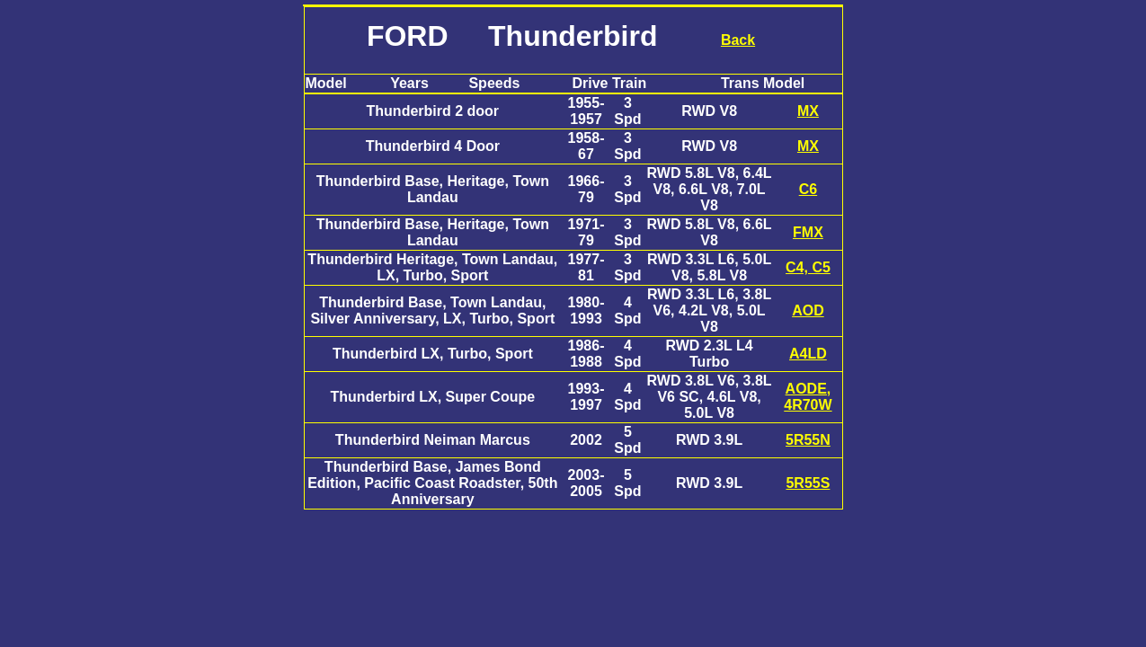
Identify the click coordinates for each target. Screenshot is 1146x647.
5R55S (808, 483)
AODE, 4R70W (807, 396)
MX (808, 111)
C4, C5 (808, 267)
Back (738, 40)
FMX (808, 232)
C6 (808, 189)
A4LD (808, 353)
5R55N (808, 440)
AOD (808, 310)
